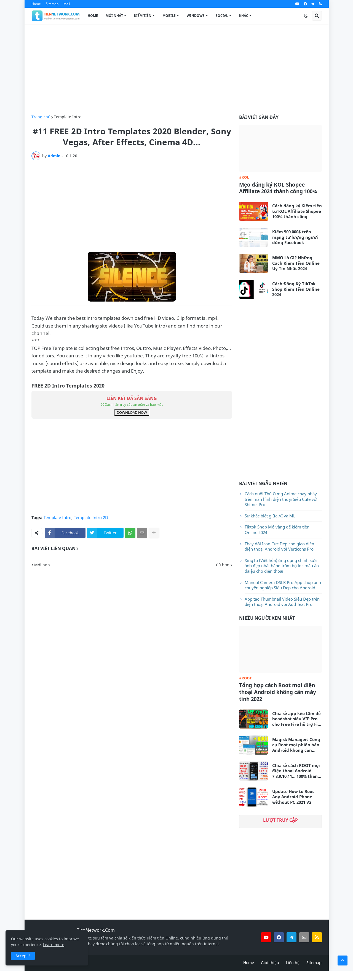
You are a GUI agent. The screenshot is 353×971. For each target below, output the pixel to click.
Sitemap (52, 3)
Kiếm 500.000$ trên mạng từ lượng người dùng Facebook (295, 237)
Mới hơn (42, 565)
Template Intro (67, 117)
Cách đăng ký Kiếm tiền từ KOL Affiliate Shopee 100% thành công (297, 211)
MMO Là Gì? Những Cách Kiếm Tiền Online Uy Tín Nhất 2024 (296, 263)
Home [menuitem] (93, 15)
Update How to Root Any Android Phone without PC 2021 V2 (293, 797)
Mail (66, 3)
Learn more (53, 944)
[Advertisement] (176, 69)
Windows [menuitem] (196, 15)
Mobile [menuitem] (169, 15)
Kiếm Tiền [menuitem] (142, 15)
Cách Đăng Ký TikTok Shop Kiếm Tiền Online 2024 (296, 289)
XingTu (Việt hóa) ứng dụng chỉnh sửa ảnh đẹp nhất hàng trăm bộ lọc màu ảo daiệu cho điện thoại (282, 566)
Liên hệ (292, 962)
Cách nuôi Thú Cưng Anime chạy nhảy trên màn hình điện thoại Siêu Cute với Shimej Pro (281, 499)
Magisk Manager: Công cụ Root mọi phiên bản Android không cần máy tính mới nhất (296, 745)
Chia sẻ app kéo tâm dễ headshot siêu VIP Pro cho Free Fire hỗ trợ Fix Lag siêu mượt (296, 719)
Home (36, 3)
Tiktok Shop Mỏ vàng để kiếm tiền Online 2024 (277, 529)
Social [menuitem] (222, 15)
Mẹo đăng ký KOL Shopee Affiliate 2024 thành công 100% (278, 188)
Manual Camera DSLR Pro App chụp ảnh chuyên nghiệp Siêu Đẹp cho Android (283, 585)
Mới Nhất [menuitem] (114, 15)
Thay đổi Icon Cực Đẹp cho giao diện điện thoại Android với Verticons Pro (279, 546)
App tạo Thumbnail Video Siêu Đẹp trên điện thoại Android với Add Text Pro (282, 601)
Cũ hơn (222, 565)
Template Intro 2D (91, 517)
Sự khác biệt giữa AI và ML (270, 516)
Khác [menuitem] (243, 15)
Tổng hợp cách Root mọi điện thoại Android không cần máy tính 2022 (277, 692)
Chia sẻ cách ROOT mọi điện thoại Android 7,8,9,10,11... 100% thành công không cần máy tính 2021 (296, 771)
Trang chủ (40, 117)
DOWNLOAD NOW (132, 412)
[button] (306, 16)
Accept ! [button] (22, 955)
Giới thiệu (270, 962)
